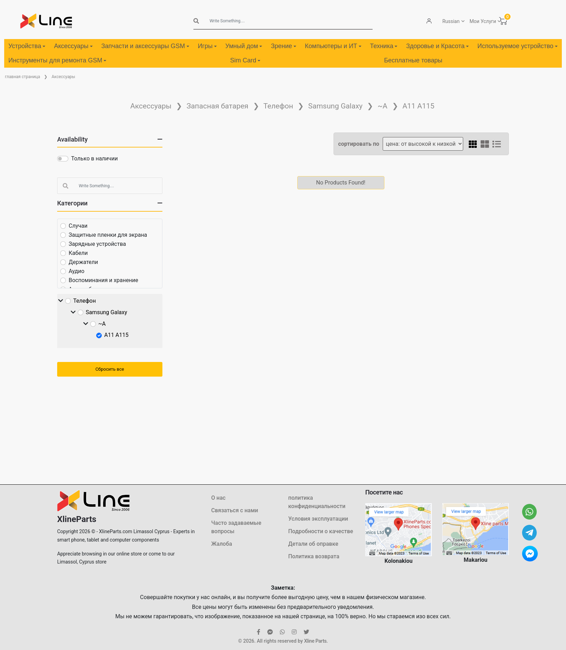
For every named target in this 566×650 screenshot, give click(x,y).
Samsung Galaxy (335, 106)
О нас (218, 497)
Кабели (78, 253)
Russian (450, 21)
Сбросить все (109, 369)
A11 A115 (419, 106)
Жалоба (221, 544)
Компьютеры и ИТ (333, 46)
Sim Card (245, 60)
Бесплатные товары (413, 60)
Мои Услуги (482, 21)
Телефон (278, 106)
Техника (384, 46)
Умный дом (243, 46)
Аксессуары (73, 46)
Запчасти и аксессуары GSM (145, 46)
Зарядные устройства (97, 244)
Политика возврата (313, 556)
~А (382, 106)
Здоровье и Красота (437, 46)
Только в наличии (94, 158)
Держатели (83, 262)
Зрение (283, 46)
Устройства (26, 46)
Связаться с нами (234, 510)
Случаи (78, 225)
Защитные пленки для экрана (108, 235)
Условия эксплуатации (318, 518)
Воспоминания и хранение (103, 280)
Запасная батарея (217, 106)
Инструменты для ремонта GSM (57, 60)
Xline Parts (315, 641)
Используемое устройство (517, 46)
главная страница (22, 76)
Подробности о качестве (320, 531)
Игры (207, 46)
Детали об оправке (313, 544)
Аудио (76, 271)
